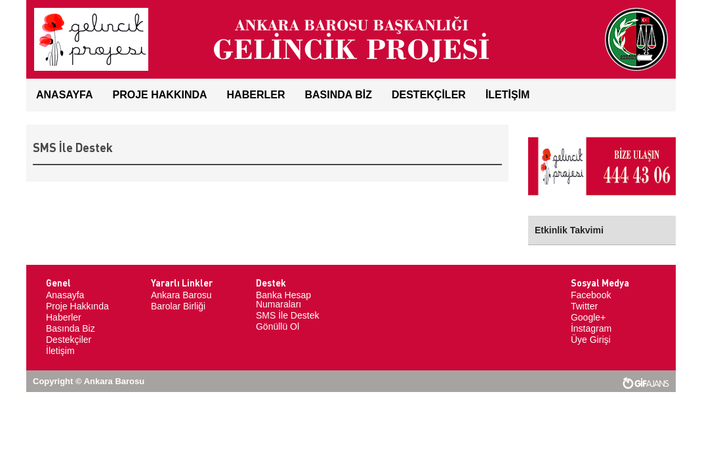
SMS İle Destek (287, 315)
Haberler (63, 317)
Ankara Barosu (181, 295)
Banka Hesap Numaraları (283, 299)
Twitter (584, 306)
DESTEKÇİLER (429, 94)
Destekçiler (68, 339)
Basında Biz (70, 328)
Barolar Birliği (178, 306)
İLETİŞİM (507, 94)
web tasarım (646, 383)
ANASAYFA (64, 94)
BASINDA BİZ (338, 94)
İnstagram (591, 328)
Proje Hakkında (160, 94)
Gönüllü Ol (277, 326)
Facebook (591, 295)
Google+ (588, 317)
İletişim (60, 350)
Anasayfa (65, 295)
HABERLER (256, 94)
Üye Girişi (591, 339)
